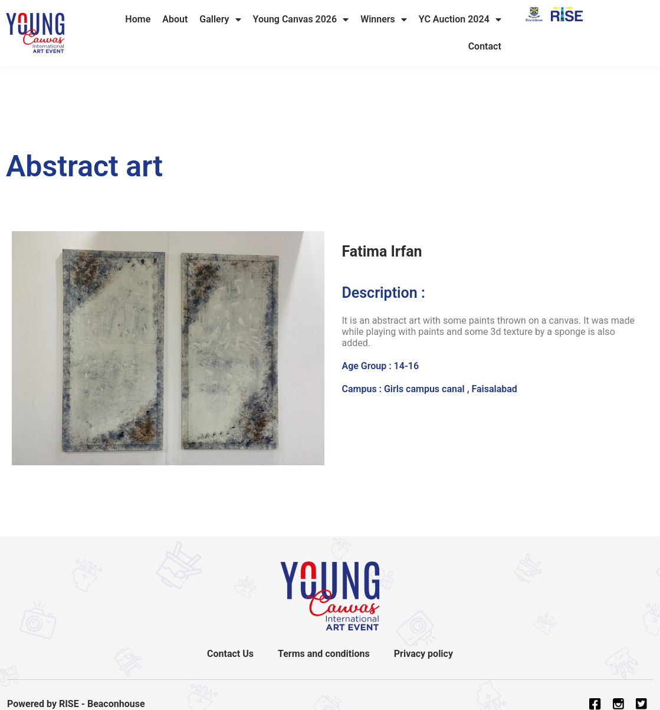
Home (137, 19)
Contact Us (231, 653)
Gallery (220, 19)
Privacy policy (422, 653)
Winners (383, 19)
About (175, 19)
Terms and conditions (324, 653)
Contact (484, 46)
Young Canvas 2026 (301, 19)
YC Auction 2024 (460, 19)
